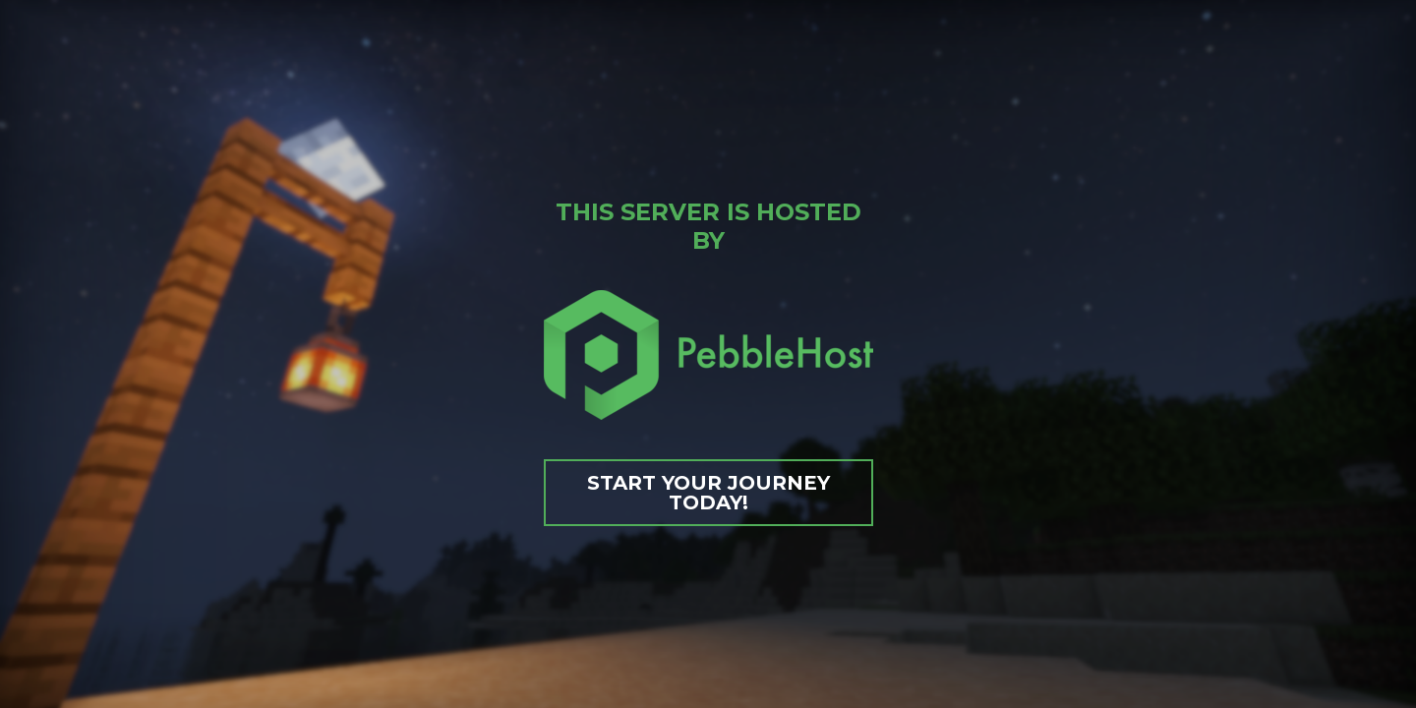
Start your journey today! (708, 492)
